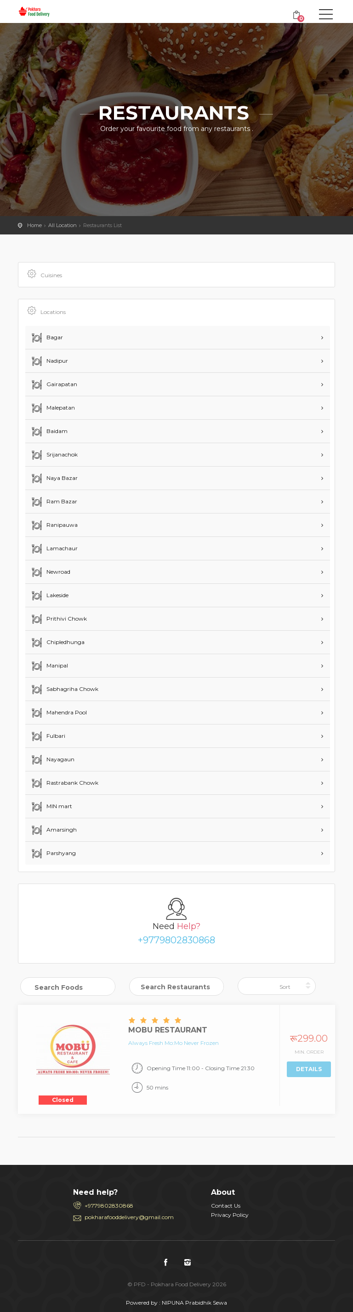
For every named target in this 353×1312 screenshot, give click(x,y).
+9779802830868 (176, 940)
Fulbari (47, 736)
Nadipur (49, 361)
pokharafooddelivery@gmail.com (129, 1217)
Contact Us (225, 1205)
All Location (62, 225)
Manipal (49, 666)
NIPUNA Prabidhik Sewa (194, 1302)
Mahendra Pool (58, 713)
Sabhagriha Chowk (64, 690)
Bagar (46, 338)
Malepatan (52, 408)
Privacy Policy (230, 1214)
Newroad (50, 572)
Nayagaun (52, 760)
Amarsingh (53, 830)
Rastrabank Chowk (64, 783)
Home (34, 225)
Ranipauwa (54, 525)
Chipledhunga (57, 643)
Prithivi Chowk (58, 619)
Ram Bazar (53, 502)
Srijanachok (54, 455)
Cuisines (43, 274)
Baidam (49, 432)
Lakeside (49, 596)
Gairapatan (53, 385)
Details (309, 1069)
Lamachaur (54, 549)
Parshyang (53, 854)
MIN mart (51, 807)
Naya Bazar (54, 478)
